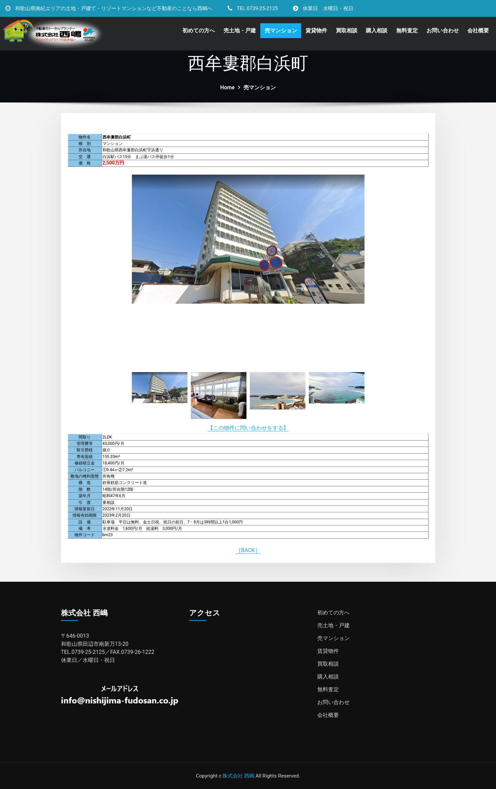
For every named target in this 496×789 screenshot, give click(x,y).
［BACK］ (248, 550)
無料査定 (407, 30)
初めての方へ (198, 30)
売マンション (281, 30)
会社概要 (478, 30)
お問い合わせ (443, 30)
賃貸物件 (316, 30)
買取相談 (346, 30)
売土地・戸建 (240, 30)
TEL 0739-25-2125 (257, 8)
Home (227, 87)
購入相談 (376, 30)
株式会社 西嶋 (238, 776)
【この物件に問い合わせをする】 (248, 428)
